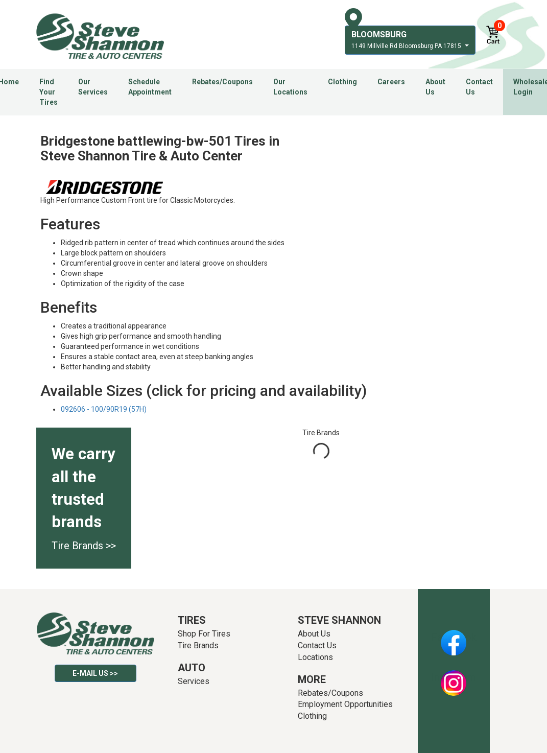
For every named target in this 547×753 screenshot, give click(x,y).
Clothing (342, 82)
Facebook (454, 637)
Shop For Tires (204, 634)
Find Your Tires (48, 92)
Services (193, 681)
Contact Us (479, 87)
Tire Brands (198, 645)
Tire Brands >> (84, 545)
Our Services (93, 87)
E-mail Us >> (95, 673)
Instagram (453, 677)
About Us (435, 87)
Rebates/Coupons (222, 82)
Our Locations (290, 87)
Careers (391, 82)
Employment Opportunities (345, 704)
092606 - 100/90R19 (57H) (104, 409)
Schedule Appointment (150, 87)
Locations (315, 657)
